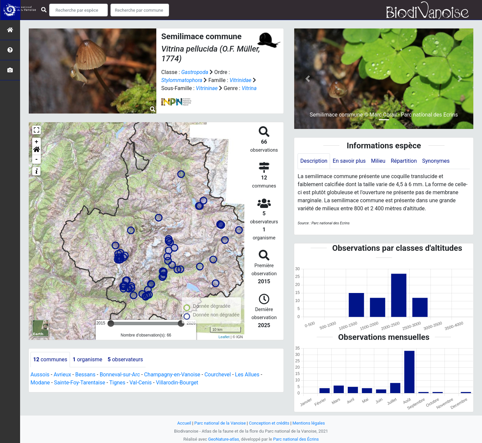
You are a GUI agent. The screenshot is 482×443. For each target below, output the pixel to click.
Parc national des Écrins (296, 439)
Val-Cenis (141, 382)
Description (313, 161)
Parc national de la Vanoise (220, 423)
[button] (36, 150)
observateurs (125, 359)
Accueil (184, 423)
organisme (87, 359)
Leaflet (224, 337)
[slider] (110, 323)
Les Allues (248, 374)
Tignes (117, 382)
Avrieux (62, 374)
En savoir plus (349, 161)
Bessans (85, 374)
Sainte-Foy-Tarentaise (79, 382)
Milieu (378, 161)
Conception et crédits (269, 423)
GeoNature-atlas (223, 439)
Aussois (40, 374)
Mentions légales (309, 423)
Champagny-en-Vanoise (172, 374)
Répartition (404, 161)
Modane (40, 382)
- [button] (36, 159)
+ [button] (36, 142)
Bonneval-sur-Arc (120, 374)
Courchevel (218, 374)
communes (50, 359)
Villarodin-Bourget (177, 382)
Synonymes (436, 161)
